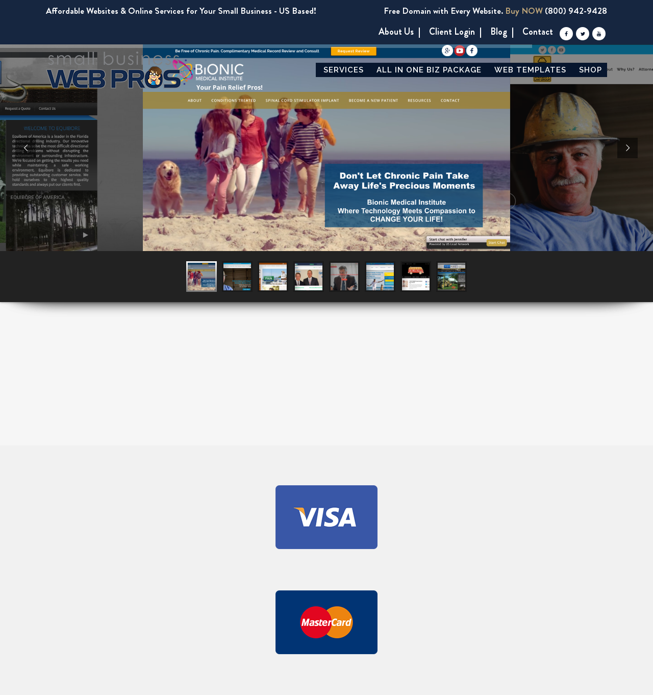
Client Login (452, 32)
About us (396, 32)
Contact (537, 32)
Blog (498, 32)
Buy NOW (524, 11)
